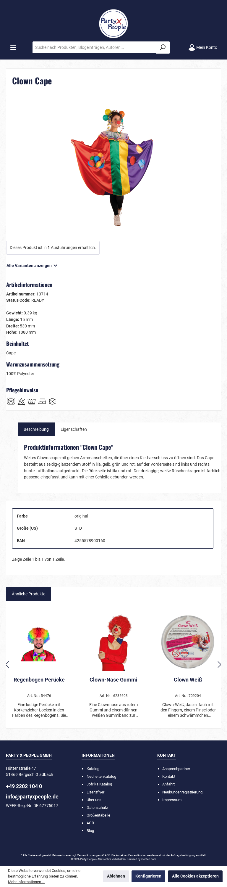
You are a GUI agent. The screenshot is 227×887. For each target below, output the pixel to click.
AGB (90, 823)
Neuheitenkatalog (101, 776)
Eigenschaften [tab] (74, 429)
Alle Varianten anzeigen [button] (32, 264)
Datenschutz (97, 807)
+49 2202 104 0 (24, 786)
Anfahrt (168, 784)
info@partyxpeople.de (32, 796)
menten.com (148, 859)
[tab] (36, 429)
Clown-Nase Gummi (113, 680)
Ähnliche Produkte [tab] (28, 594)
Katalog (93, 769)
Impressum (171, 800)
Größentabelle (98, 815)
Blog (90, 830)
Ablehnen (116, 876)
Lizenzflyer (95, 792)
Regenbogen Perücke (39, 680)
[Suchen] (163, 47)
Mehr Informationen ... (26, 882)
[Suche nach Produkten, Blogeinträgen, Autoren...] (94, 47)
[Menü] (13, 47)
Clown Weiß (188, 680)
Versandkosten (86, 855)
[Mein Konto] (202, 47)
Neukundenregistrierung (182, 792)
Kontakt (168, 776)
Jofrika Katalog (99, 784)
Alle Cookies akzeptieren (195, 876)
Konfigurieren (148, 876)
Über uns (94, 800)
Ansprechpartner (176, 769)
